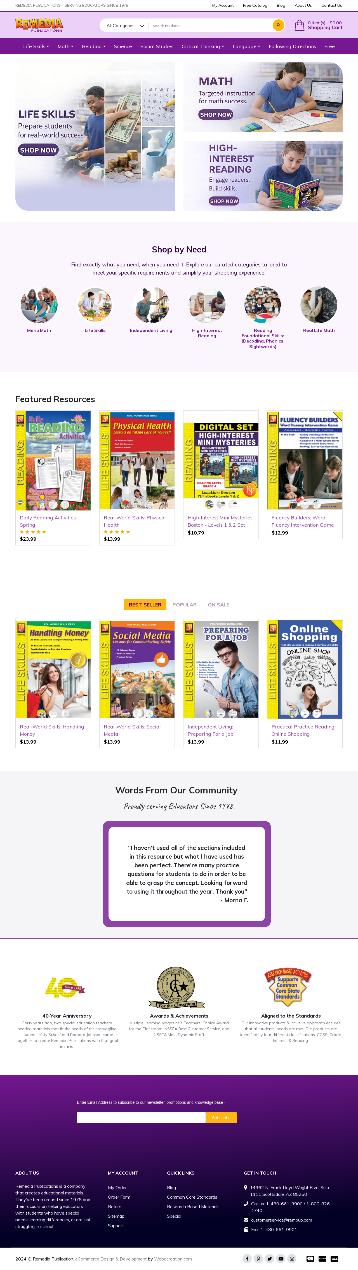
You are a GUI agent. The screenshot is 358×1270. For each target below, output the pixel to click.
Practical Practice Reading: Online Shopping (303, 730)
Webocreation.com (173, 1259)
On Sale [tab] (218, 604)
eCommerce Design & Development (111, 1259)
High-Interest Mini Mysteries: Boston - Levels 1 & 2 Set (220, 521)
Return (114, 1206)
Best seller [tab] (145, 604)
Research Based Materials (193, 1206)
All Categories (121, 25)
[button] (318, 25)
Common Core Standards (192, 1197)
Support (116, 1225)
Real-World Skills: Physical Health (135, 521)
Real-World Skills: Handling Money (52, 730)
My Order (117, 1187)
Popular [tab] (185, 604)
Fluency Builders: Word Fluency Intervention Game (303, 521)
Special (174, 1216)
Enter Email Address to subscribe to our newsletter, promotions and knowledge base (151, 1102)
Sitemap (116, 1216)
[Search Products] (210, 25)
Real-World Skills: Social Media (132, 730)
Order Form (119, 1197)
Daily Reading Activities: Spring (48, 521)
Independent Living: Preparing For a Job (211, 730)
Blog (171, 1187)
